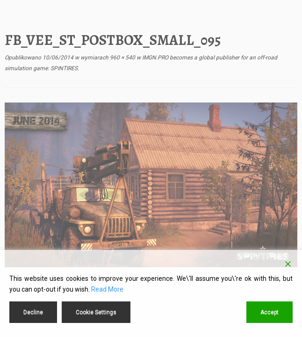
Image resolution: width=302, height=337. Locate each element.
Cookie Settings (96, 312)
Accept (269, 312)
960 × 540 (121, 57)
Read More (107, 289)
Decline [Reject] (33, 312)
